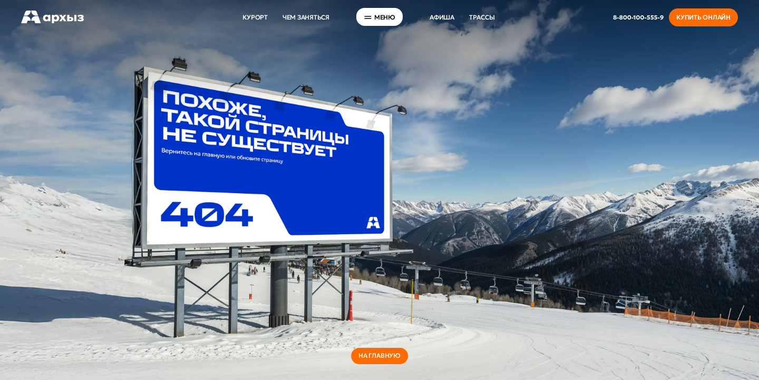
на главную (379, 355)
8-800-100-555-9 (638, 17)
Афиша (442, 17)
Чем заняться (306, 17)
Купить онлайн (703, 17)
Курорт (255, 17)
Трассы (482, 17)
